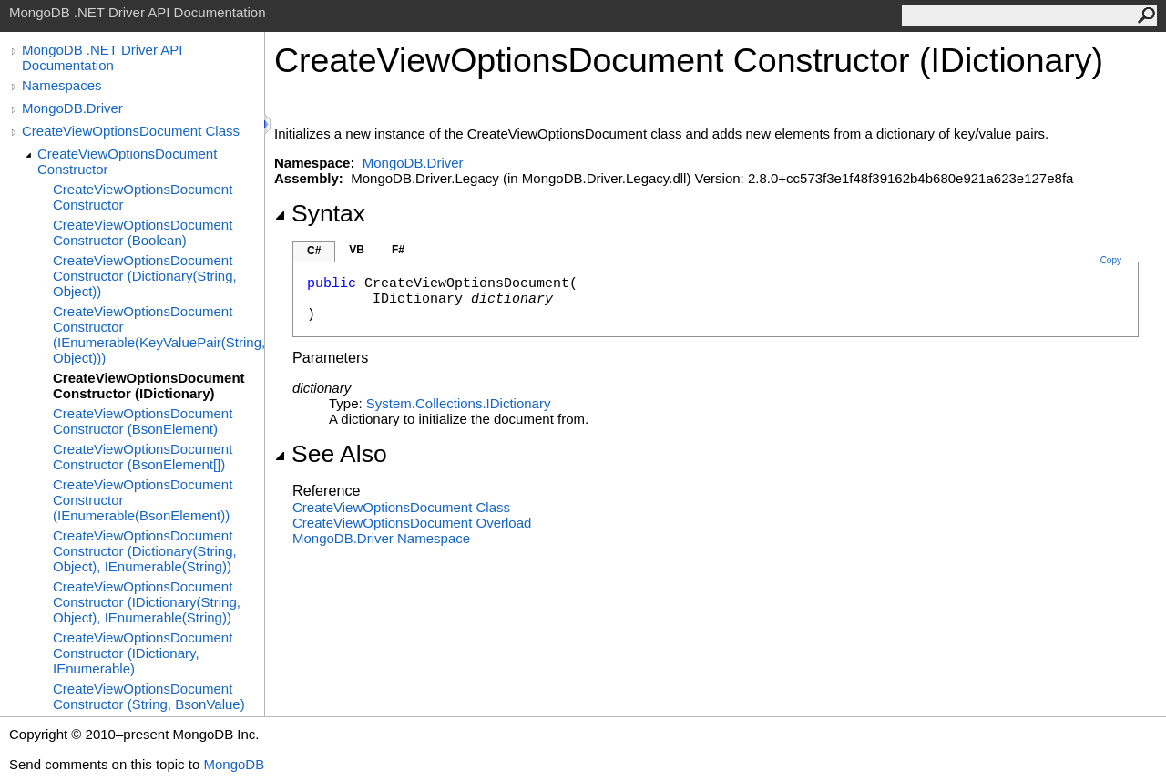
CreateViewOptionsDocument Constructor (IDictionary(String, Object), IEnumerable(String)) (146, 602)
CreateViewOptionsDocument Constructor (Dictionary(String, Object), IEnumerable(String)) (145, 551)
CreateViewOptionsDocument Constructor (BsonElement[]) (142, 456)
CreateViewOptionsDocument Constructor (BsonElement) (142, 421)
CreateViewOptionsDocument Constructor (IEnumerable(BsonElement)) (142, 500)
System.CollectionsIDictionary (458, 403)
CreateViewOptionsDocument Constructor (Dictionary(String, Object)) (145, 275)
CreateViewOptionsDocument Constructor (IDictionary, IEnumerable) (142, 653)
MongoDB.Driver (72, 108)
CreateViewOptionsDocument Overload (411, 522)
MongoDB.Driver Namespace (381, 538)
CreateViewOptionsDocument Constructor (127, 161)
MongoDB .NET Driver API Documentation (102, 57)
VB (356, 249)
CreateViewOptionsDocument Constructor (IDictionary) (149, 385)
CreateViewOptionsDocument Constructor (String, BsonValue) (149, 696)
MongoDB (233, 764)
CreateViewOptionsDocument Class (131, 131)
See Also (330, 454)
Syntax (319, 213)
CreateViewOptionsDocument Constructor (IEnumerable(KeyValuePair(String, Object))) (158, 334)
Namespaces (62, 85)
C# (314, 250)
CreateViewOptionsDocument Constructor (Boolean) (142, 232)
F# (398, 249)
